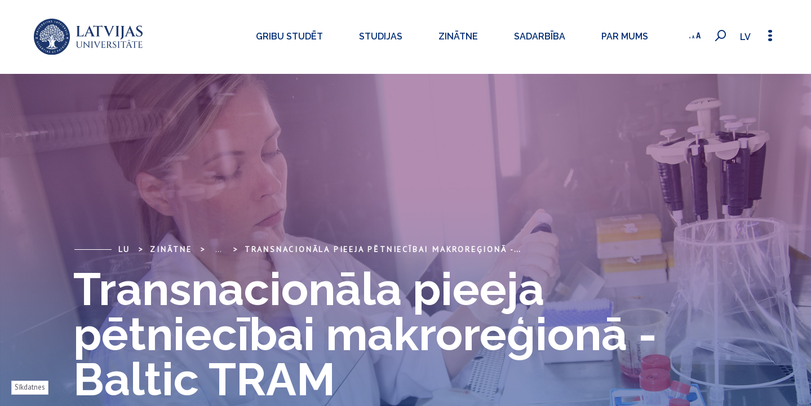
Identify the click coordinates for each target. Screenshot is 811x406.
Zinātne (433, 36)
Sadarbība (514, 36)
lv (740, 37)
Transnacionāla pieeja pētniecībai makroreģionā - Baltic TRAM (413, 249)
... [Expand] (218, 249)
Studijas (355, 36)
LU (124, 249)
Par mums (599, 36)
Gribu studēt (264, 36)
